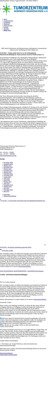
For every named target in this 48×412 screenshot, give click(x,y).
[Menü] (7, 30)
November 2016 (8, 185)
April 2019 (7, 178)
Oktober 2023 (7, 165)
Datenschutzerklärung (24, 266)
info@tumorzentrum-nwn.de (8, 155)
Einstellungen (39, 271)
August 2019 (7, 177)
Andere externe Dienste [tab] (6, 326)
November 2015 (8, 190)
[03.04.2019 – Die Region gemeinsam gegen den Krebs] (22, 246)
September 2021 (8, 173)
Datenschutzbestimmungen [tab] (7, 345)
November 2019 (8, 175)
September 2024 (8, 164)
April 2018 (7, 180)
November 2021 (8, 170)
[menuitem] (26, 19)
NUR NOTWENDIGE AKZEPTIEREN (11, 271)
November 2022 (8, 167)
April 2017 (7, 183)
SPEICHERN (4, 355)
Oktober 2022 (7, 169)
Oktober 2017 (7, 182)
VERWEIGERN (12, 355)
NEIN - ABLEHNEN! (29, 271)
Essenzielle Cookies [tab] (5, 302)
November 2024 (8, 162)
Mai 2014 (6, 191)
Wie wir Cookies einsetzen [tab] (7, 282)
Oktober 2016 (7, 186)
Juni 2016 (6, 188)
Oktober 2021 (7, 172)
